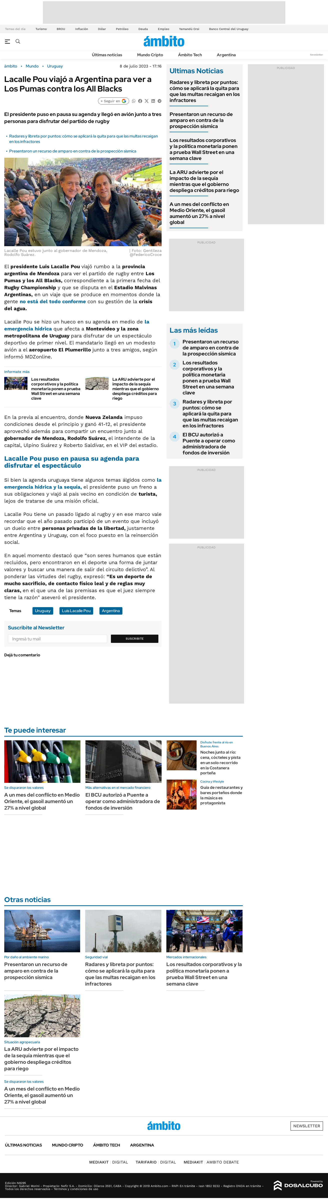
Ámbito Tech (190, 54)
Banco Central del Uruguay (228, 29)
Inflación (81, 29)
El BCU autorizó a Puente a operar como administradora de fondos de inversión (209, 443)
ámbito (10, 66)
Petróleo (122, 29)
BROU (61, 29)
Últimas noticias (107, 54)
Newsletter (316, 54)
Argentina (226, 54)
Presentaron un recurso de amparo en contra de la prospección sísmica (72, 151)
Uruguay (55, 66)
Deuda (143, 29)
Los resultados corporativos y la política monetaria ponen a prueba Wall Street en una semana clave (55, 389)
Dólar (102, 29)
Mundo (32, 66)
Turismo (41, 29)
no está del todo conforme (53, 301)
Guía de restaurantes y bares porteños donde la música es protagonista (221, 795)
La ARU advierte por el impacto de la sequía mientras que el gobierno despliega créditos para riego (135, 389)
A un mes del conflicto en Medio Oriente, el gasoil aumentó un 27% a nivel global (199, 213)
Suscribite (135, 638)
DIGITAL (108, 1162)
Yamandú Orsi (189, 29)
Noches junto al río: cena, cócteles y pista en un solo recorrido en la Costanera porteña (220, 763)
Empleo (163, 29)
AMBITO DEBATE (211, 1162)
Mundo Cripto (150, 54)
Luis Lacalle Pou (76, 610)
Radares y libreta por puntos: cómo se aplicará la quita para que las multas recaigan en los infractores (205, 91)
